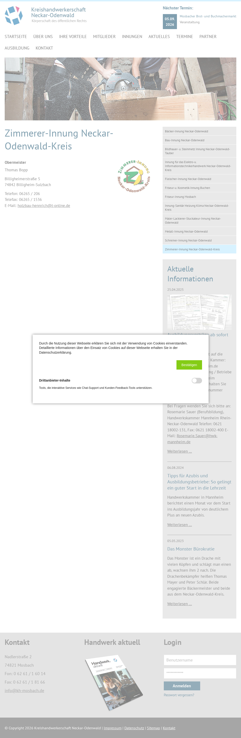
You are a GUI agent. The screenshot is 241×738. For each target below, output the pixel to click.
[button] (189, 365)
